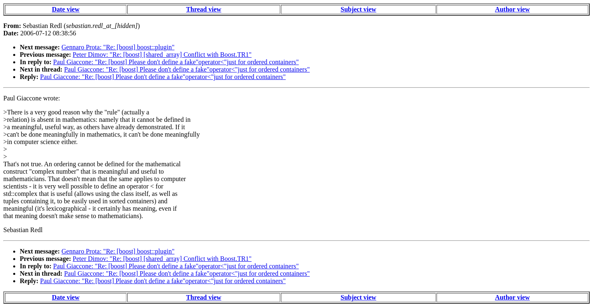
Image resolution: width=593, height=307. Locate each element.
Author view (512, 9)
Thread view (203, 9)
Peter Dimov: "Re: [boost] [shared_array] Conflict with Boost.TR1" (162, 54)
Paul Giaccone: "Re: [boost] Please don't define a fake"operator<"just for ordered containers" (176, 61)
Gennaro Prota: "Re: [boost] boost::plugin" (117, 47)
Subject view (358, 9)
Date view (65, 9)
